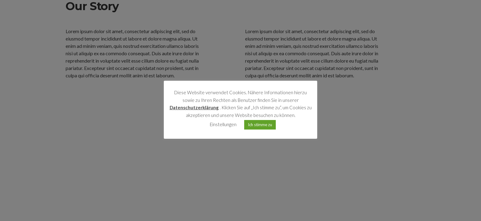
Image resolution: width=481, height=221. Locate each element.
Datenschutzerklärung (194, 107)
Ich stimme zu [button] (260, 124)
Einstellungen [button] (223, 124)
